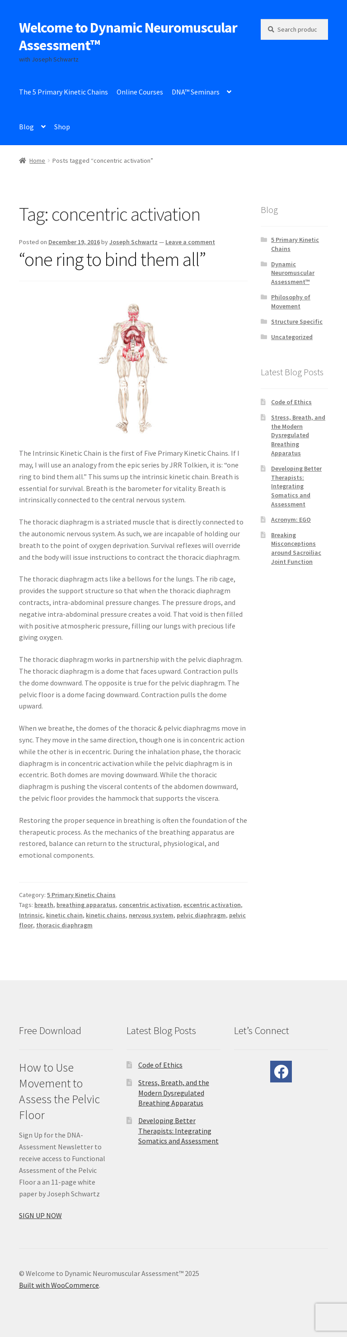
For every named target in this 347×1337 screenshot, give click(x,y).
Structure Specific (297, 321)
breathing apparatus (86, 905)
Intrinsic (31, 915)
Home (37, 160)
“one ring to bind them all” (112, 259)
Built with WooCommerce (59, 1285)
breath (43, 905)
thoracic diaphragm (64, 925)
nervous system (151, 915)
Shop (62, 126)
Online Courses (140, 91)
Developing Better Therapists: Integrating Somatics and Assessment (296, 486)
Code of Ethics (291, 402)
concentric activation (149, 905)
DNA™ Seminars (196, 91)
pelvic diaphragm (201, 915)
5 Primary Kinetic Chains (81, 895)
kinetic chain (64, 915)
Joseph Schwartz (133, 242)
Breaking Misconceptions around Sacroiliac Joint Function (296, 548)
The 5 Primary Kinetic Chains (63, 91)
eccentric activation (212, 905)
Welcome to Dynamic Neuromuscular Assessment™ (128, 36)
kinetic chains (106, 915)
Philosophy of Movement (290, 301)
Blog (26, 126)
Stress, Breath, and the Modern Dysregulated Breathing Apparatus (298, 435)
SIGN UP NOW (40, 1215)
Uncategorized (292, 337)
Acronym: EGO (291, 519)
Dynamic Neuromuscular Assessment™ (292, 273)
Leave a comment (190, 242)
